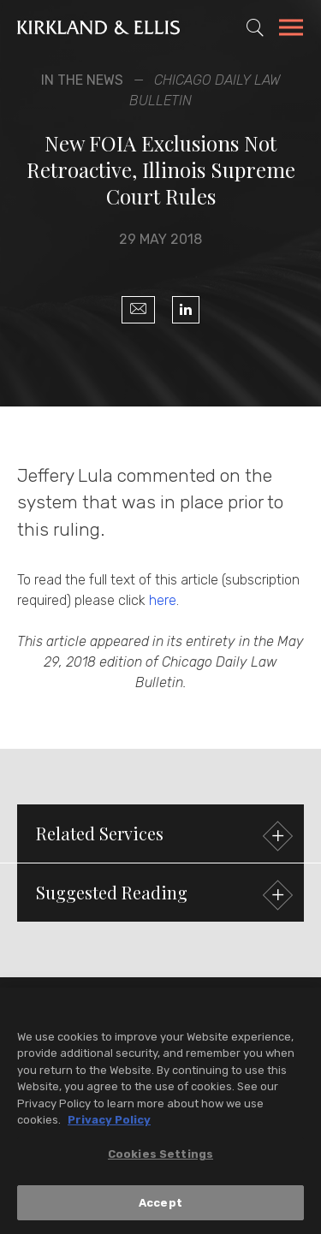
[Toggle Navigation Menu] (291, 30)
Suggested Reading (162, 895)
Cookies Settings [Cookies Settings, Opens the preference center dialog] (160, 1154)
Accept (160, 1203)
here (162, 600)
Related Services (162, 836)
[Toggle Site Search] (255, 27)
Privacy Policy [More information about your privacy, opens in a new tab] (109, 1121)
